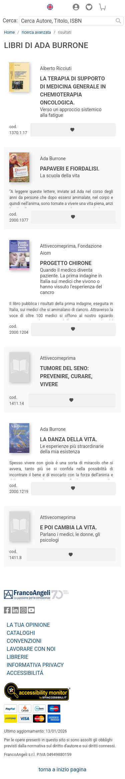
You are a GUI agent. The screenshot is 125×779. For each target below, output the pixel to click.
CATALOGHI (21, 633)
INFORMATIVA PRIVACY (35, 665)
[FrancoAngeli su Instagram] (23, 611)
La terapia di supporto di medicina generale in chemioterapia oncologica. (73, 90)
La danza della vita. (68, 439)
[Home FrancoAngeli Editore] (22, 8)
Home (9, 32)
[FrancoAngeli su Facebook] (7, 611)
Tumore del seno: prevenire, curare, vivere (66, 376)
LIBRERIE (17, 657)
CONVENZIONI (24, 641)
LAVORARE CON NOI (31, 649)
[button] (48, 8)
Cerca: (10, 20)
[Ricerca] (118, 20)
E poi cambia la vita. (68, 527)
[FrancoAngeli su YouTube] (31, 611)
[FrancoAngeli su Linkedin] (15, 611)
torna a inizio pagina (62, 769)
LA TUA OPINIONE (28, 625)
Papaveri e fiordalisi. (70, 169)
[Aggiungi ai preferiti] (73, 130)
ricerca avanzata (36, 32)
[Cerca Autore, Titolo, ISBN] (66, 20)
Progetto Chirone (65, 263)
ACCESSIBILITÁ (25, 673)
